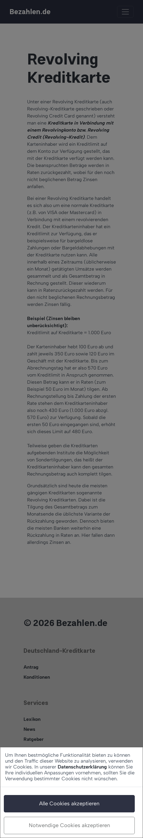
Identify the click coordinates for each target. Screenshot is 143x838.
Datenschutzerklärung (82, 767)
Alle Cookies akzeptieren (69, 803)
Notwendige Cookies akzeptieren (69, 825)
